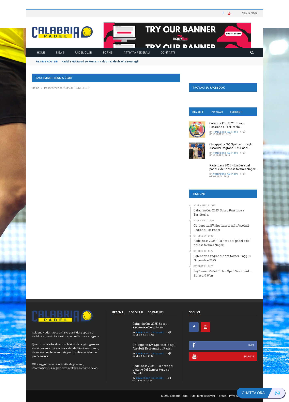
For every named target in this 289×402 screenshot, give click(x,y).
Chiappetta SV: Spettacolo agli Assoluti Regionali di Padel (231, 146)
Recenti (198, 112)
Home (41, 52)
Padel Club (83, 52)
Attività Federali (137, 52)
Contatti (168, 52)
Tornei (108, 52)
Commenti (236, 111)
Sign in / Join (249, 13)
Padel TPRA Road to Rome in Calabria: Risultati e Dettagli (100, 61)
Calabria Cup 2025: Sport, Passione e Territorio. (226, 125)
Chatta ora (263, 393)
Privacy (233, 396)
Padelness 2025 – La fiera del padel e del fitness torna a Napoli (233, 167)
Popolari (217, 111)
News (60, 52)
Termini (222, 396)
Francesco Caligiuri (225, 132)
